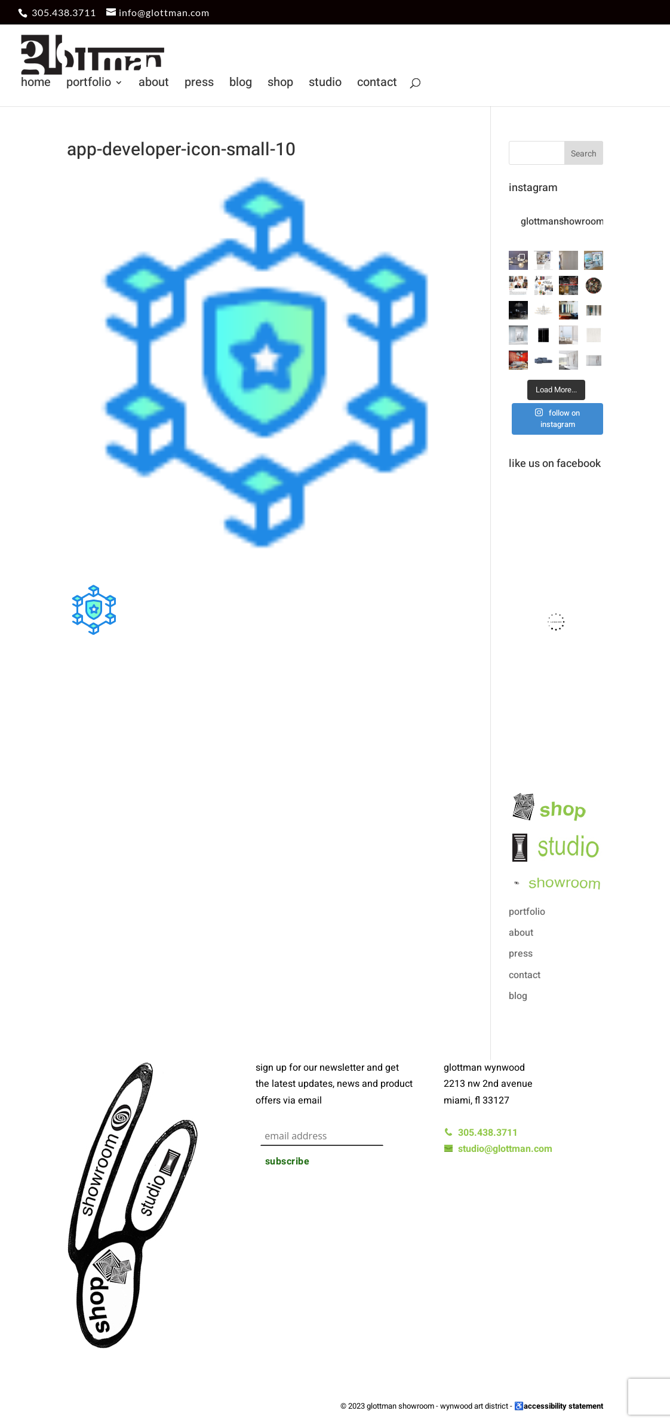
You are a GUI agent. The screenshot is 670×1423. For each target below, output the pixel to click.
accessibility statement (563, 1406)
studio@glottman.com (498, 1149)
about (154, 84)
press (199, 84)
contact (377, 84)
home (36, 84)
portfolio (88, 84)
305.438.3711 (64, 12)
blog (240, 84)
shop (280, 84)
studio (325, 84)
